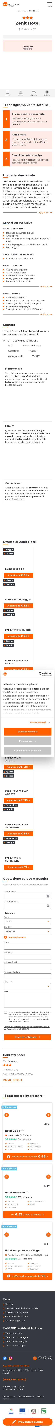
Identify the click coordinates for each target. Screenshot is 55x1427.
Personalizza (27, 741)
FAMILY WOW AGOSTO (13, 759)
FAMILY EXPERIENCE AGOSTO (16, 792)
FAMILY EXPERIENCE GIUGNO (16, 662)
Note (6, 992)
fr (50, 1358)
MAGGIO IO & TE (14, 569)
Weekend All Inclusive (16, 1312)
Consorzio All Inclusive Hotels (32, 1012)
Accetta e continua (27, 731)
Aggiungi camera (15, 937)
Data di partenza (11, 901)
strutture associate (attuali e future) (25, 1014)
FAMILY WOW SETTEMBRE (13, 859)
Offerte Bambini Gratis (16, 1316)
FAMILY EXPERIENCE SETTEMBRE (16, 826)
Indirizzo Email (10, 962)
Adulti (6, 917)
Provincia (8, 982)
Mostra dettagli (38, 722)
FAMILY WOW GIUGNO (18, 630)
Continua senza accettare (27, 750)
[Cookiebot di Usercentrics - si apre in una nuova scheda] (39, 674)
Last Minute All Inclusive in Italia (21, 1308)
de (45, 1358)
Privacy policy (9, 1396)
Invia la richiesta (27, 1037)
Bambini (7, 927)
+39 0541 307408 (15, 1386)
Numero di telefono (12, 972)
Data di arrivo (10, 891)
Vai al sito (12, 1080)
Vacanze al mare (13, 1333)
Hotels (25, 11)
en (40, 1358)
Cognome (8, 952)
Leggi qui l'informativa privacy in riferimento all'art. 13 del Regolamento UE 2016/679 (27, 1028)
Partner (9, 1304)
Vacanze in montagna (16, 1337)
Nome (6, 942)
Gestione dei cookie (26, 1396)
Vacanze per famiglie (16, 1341)
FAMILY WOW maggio (18, 599)
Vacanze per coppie (15, 1345)
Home (19, 11)
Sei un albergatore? (15, 1320)
